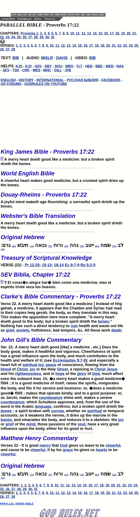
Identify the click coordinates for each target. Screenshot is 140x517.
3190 (82, 246)
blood (6, 369)
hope (60, 374)
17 (112, 33)
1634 (3, 249)
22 (2, 37)
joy (41, 365)
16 (106, 33)
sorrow (57, 411)
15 (100, 33)
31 (53, 37)
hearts (101, 450)
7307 (50, 246)
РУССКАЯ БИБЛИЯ (82, 80)
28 (36, 37)
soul (81, 424)
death (116, 330)
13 (89, 33)
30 (47, 37)
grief (10, 330)
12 (83, 33)
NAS (120, 66)
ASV (38, 66)
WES (36, 70)
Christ (22, 369)
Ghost (62, 369)
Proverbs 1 (29, 33)
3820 (114, 246)
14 (95, 33)
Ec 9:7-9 (72, 265)
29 (41, 37)
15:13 (47, 265)
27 (30, 37)
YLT (79, 66)
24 (13, 37)
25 (19, 37)
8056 (97, 246)
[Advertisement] (60, 6)
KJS (19, 66)
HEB (88, 66)
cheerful (113, 445)
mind (30, 424)
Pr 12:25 (32, 265)
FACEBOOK (111, 80)
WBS (69, 66)
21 (134, 33)
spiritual (29, 365)
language (43, 406)
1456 (66, 246)
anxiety (22, 330)
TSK (15, 70)
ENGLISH (8, 80)
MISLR (47, 58)
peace (51, 365)
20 (128, 33)
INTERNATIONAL (50, 80)
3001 (14, 246)
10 (72, 33)
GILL (58, 70)
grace (68, 450)
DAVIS (62, 58)
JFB (68, 70)
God (96, 374)
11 (78, 33)
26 (24, 37)
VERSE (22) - (63, 259)
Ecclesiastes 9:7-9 (69, 360)
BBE (99, 66)
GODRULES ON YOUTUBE (45, 84)
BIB (15, 58)
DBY (48, 66)
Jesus (112, 369)
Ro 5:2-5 (87, 265)
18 (117, 33)
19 (123, 33)
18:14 (59, 265)
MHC (47, 70)
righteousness (28, 374)
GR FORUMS (11, 84)
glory (81, 374)
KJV (28, 66)
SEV (6, 70)
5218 (32, 246)
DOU (58, 66)
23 (8, 37)
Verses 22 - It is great (63, 440)
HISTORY (26, 80)
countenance (50, 398)
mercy (45, 445)
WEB (109, 66)
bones (103, 321)
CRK (26, 70)
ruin (74, 326)
